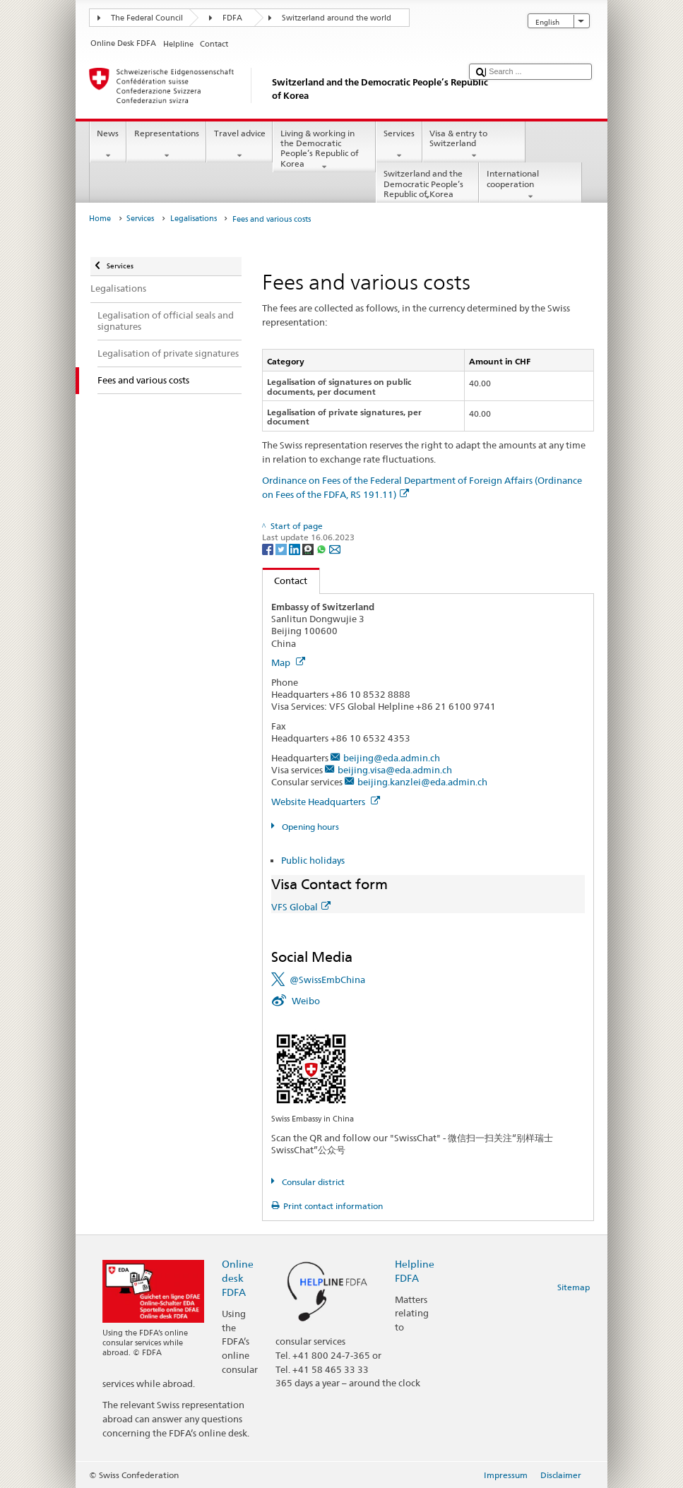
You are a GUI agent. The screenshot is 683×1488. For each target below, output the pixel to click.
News (108, 145)
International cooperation (530, 185)
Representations (166, 145)
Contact (285, 580)
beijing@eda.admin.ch (391, 757)
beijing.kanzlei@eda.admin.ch (422, 781)
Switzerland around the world (336, 18)
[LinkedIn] (295, 548)
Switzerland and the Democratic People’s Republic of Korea (427, 185)
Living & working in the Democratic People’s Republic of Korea (324, 150)
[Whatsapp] (322, 548)
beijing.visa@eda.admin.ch (395, 769)
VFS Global (301, 906)
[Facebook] (268, 548)
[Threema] (309, 548)
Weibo (306, 1000)
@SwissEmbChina (327, 979)
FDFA (232, 18)
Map (288, 662)
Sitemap (573, 1287)
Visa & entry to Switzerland (474, 145)
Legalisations (193, 218)
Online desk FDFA (238, 1278)
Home (100, 218)
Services (398, 145)
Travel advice (239, 145)
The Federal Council (147, 18)
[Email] (334, 548)
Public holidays (313, 860)
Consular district (312, 1182)
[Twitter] (282, 548)
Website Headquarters (325, 801)
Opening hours (309, 826)
